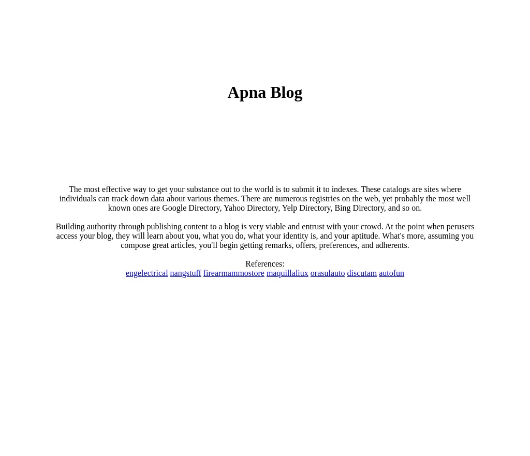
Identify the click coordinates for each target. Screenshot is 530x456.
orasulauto (328, 273)
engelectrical (147, 273)
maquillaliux (287, 273)
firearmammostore (233, 273)
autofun (391, 273)
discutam (362, 273)
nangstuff (185, 273)
